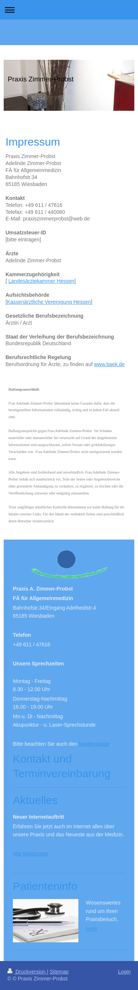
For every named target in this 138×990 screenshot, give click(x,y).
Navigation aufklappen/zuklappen (69, 10)
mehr (92, 929)
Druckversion (27, 972)
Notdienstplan (94, 744)
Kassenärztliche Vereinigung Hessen (49, 302)
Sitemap (59, 972)
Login (124, 972)
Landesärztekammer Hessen (41, 281)
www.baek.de (109, 364)
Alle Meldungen (31, 853)
